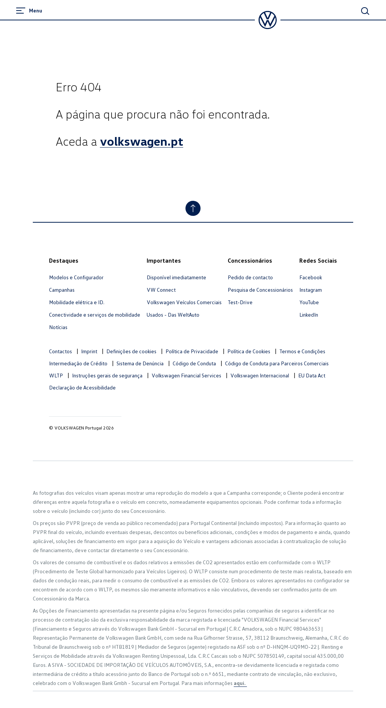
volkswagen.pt (141, 141)
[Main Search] (365, 10)
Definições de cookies (131, 351)
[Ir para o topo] (193, 208)
